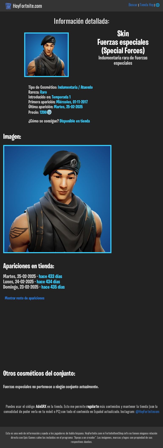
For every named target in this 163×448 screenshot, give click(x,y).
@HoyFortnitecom (147, 411)
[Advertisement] (81, 334)
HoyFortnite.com (27, 5)
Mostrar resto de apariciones (24, 298)
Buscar (133, 4)
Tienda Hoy (146, 4)
